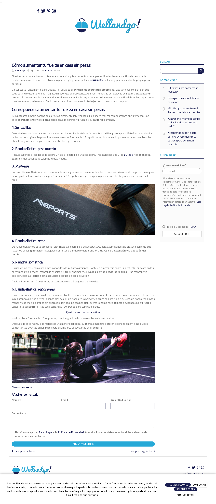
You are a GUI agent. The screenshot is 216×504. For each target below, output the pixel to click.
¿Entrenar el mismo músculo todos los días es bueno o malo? (184, 122)
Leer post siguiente (142, 451)
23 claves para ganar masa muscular (183, 90)
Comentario (19, 413)
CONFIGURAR (199, 484)
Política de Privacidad (71, 432)
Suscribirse (182, 234)
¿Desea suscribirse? (174, 165)
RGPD (192, 227)
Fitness (48, 70)
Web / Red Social (121, 400)
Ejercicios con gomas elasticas (83, 312)
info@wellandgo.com (193, 473)
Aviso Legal (45, 432)
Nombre (16, 400)
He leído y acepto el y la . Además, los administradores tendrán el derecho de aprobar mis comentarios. (81, 434)
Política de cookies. (186, 494)
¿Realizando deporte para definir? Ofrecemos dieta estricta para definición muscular (182, 138)
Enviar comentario (83, 444)
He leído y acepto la (179, 227)
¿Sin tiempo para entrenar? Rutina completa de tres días (184, 110)
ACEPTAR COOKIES (186, 489)
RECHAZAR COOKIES (178, 484)
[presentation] (182, 216)
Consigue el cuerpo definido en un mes (183, 100)
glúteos (128, 155)
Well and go (20, 70)
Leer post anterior (23, 451)
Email (64, 400)
